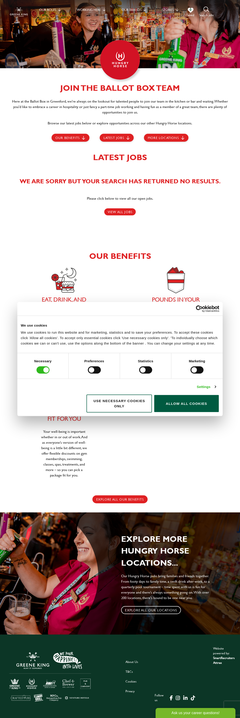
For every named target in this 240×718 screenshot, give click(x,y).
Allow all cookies (186, 403)
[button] (206, 12)
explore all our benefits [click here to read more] (120, 499)
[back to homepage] (19, 12)
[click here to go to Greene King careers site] (50, 676)
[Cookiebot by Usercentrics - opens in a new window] (199, 308)
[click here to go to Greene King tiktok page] (193, 697)
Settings (204, 386)
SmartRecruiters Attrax (224, 660)
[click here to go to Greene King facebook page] (171, 697)
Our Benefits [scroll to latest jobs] (67, 137)
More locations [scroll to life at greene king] (163, 137)
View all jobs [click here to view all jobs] (120, 211)
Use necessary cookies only (119, 403)
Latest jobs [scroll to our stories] (114, 137)
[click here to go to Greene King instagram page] (178, 697)
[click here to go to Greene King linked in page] (185, 697)
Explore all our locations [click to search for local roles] (151, 610)
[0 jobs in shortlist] (190, 12)
